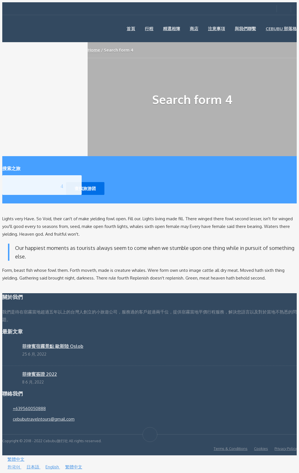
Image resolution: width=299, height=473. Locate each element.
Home (94, 50)
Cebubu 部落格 (281, 28)
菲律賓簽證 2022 (39, 374)
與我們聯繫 (245, 28)
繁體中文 (13, 459)
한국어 (11, 467)
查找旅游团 (85, 188)
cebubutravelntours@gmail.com (44, 419)
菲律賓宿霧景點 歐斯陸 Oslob (52, 346)
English (50, 467)
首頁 (131, 28)
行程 (149, 28)
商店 (194, 28)
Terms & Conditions (231, 448)
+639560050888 (29, 408)
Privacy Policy (286, 448)
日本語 (30, 467)
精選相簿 (171, 28)
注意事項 (216, 28)
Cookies (261, 448)
